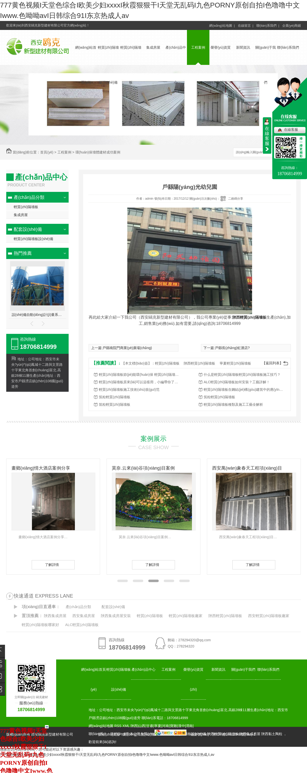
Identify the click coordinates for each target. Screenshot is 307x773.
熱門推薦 (23, 253)
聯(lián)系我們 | (267, 25)
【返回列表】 (272, 363)
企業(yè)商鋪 (291, 25)
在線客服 (291, 129)
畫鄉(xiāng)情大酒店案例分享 (40, 468)
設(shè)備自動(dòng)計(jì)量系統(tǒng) (37, 315)
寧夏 (157, 726)
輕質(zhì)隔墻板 (26, 207)
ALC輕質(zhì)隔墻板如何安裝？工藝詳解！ (237, 382)
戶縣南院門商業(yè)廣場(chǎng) (127, 348)
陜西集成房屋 (55, 616)
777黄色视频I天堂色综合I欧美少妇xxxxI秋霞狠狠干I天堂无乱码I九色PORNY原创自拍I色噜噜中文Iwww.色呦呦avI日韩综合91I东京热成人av (107, 755)
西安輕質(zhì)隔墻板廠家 (268, 616)
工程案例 (198, 47)
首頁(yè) (46, 152)
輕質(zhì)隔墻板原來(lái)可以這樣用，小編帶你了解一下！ (139, 382)
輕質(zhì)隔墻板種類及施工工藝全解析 (233, 404)
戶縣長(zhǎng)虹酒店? (232, 348)
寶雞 (173, 726)
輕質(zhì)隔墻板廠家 (185, 616)
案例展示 (153, 438)
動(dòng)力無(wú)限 (139, 734)
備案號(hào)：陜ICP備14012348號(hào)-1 (223, 734)
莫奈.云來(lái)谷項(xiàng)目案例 (143, 468)
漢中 (181, 726)
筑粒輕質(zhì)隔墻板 (114, 397)
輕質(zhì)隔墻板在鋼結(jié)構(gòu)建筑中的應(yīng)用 (244, 389)
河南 (165, 726)
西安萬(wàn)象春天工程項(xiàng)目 (247, 468)
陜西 (134, 726)
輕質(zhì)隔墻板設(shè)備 (33, 239)
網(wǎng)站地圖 (101, 726)
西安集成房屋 (83, 616)
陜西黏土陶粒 (271, 734)
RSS (118, 726)
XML (127, 726)
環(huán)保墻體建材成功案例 (97, 152)
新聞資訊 (243, 47)
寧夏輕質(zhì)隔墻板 (235, 363)
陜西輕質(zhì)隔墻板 (249, 317)
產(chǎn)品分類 (29, 197)
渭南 (189, 726)
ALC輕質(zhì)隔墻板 (82, 625)
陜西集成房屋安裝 (116, 616)
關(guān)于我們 (243, 669)
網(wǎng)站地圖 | (222, 25)
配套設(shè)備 (28, 229)
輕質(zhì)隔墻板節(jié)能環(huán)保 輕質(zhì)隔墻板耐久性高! (139, 375)
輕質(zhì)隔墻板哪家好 (40, 625)
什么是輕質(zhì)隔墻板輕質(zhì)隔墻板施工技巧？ (242, 375)
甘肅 (149, 726)
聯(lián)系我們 (288, 47)
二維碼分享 (235, 198)
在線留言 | (246, 25)
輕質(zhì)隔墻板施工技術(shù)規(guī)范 (129, 389)
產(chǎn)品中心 (143, 669)
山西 (141, 726)
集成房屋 (153, 47)
